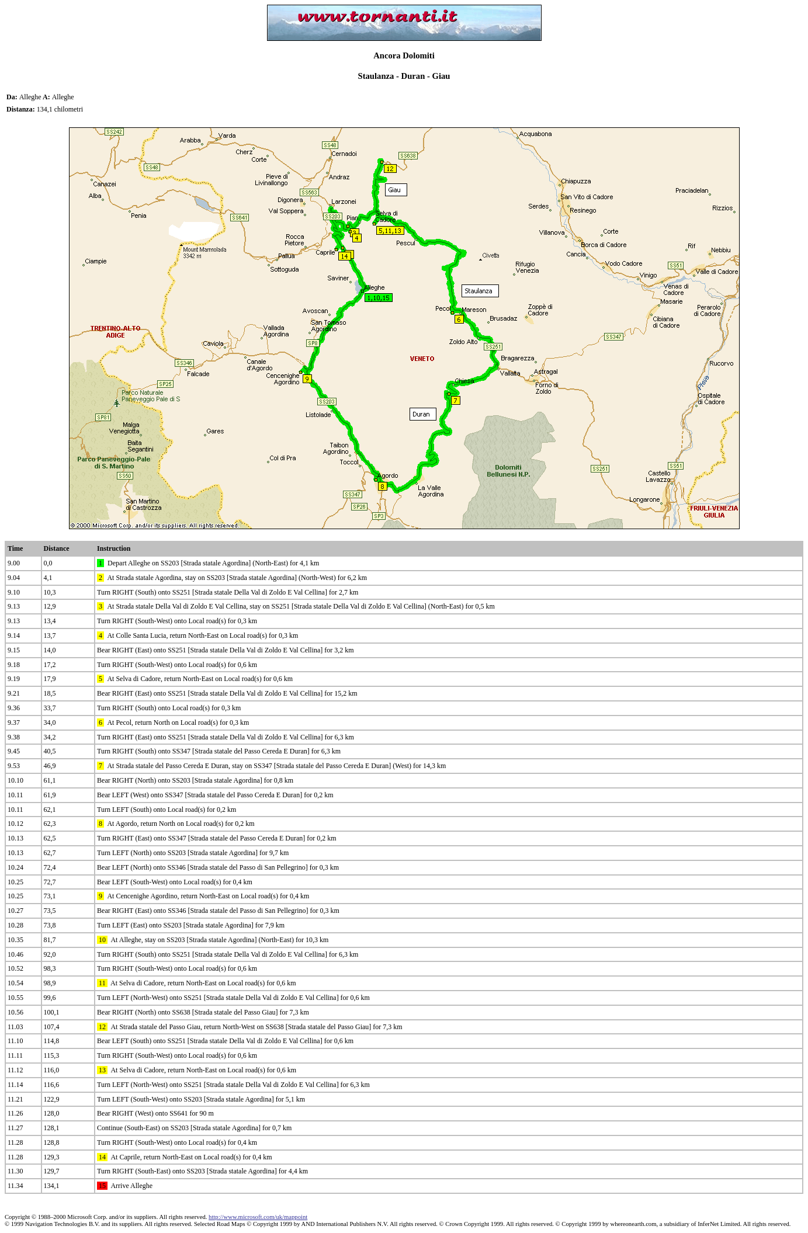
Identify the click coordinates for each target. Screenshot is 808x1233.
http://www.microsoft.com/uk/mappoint (258, 1217)
